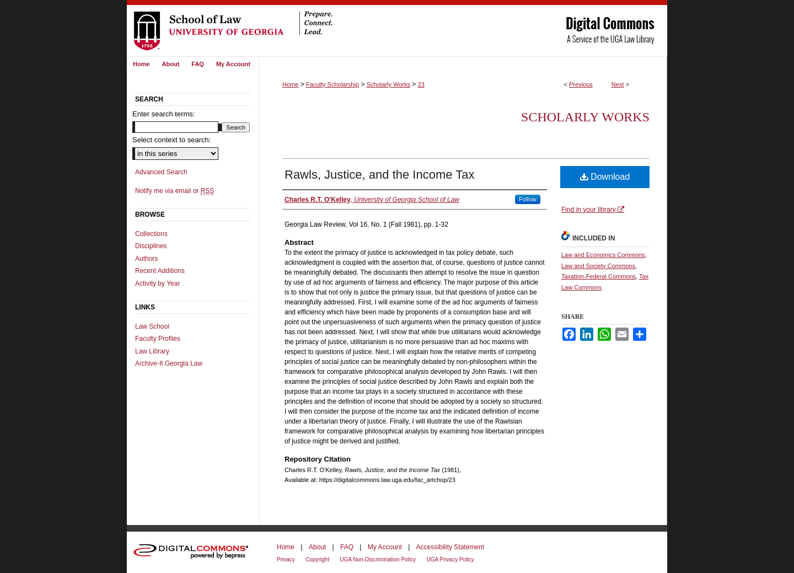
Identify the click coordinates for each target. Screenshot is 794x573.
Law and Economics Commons (603, 254)
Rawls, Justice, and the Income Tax (379, 174)
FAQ (346, 547)
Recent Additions (160, 271)
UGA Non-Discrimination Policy (378, 559)
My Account (385, 547)
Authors (146, 259)
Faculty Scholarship (332, 84)
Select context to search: (171, 140)
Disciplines (151, 246)
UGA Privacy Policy (450, 559)
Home (290, 84)
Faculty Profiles (157, 338)
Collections (151, 234)
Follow (528, 199)
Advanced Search (161, 172)
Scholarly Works (388, 84)
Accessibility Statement (450, 547)
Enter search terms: (163, 114)
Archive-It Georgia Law (168, 363)
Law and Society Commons (598, 266)
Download (605, 176)
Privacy (286, 559)
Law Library (152, 351)
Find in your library (592, 209)
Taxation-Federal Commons (598, 276)
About (317, 547)
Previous (581, 84)
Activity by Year (157, 283)
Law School (152, 326)
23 (421, 84)
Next (617, 84)
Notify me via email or (174, 191)
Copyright (317, 559)
